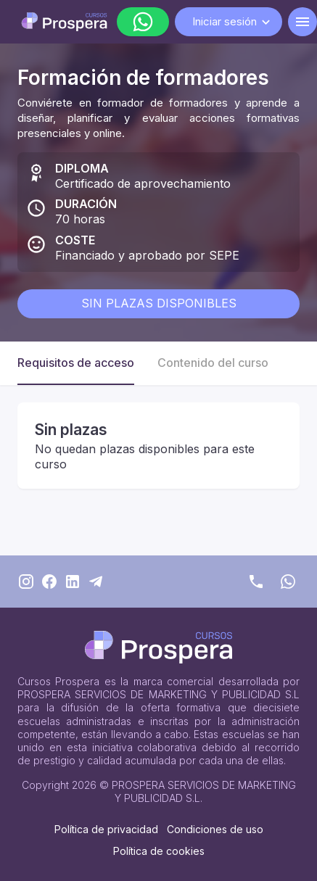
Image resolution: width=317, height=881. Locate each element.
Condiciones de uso (215, 829)
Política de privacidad (106, 829)
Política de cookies (159, 851)
